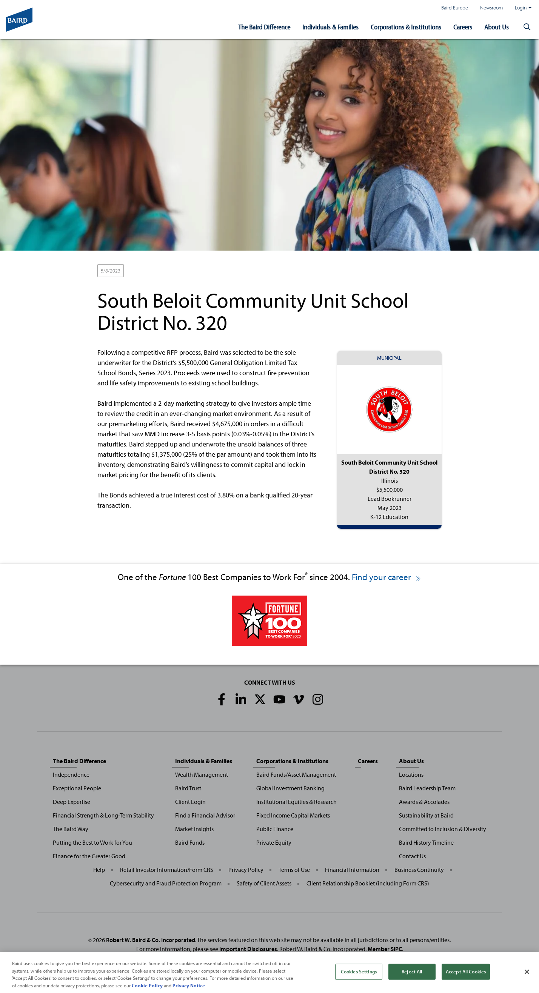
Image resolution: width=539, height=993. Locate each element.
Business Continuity (419, 869)
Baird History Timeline (426, 842)
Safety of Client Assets (264, 883)
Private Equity (273, 842)
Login (523, 7)
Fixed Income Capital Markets (293, 815)
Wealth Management (201, 774)
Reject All (412, 976)
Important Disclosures (248, 949)
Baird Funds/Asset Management (296, 774)
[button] (527, 27)
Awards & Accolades (424, 801)
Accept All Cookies (466, 976)
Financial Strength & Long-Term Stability (103, 815)
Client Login (190, 801)
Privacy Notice (188, 990)
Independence (71, 774)
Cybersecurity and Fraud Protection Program (166, 883)
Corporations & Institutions (406, 27)
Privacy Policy (245, 869)
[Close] (527, 976)
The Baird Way (70, 829)
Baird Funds (190, 842)
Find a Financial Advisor (205, 815)
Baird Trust (188, 788)
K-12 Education (193, 271)
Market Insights (194, 829)
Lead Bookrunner (149, 271)
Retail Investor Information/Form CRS (166, 869)
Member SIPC (385, 949)
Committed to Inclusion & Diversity (442, 829)
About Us (496, 27)
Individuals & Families (330, 27)
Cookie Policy (147, 990)
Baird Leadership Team (427, 788)
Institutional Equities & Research (296, 801)
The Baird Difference (264, 27)
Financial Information (352, 869)
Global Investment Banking (290, 788)
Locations (411, 774)
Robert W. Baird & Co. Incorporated (150, 940)
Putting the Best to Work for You (92, 842)
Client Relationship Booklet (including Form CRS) (367, 883)
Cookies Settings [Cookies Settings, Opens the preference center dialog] (359, 976)
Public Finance (274, 829)
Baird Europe (454, 7)
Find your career (387, 576)
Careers (462, 27)
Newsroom (491, 7)
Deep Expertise (71, 801)
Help (99, 869)
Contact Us (412, 856)
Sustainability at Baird (426, 815)
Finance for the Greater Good (89, 856)
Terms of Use (294, 869)
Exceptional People (77, 788)
